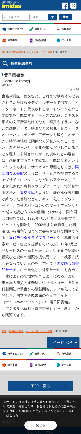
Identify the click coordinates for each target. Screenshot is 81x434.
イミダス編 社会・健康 (39, 52)
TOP (4, 52)
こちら (13, 415)
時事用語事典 (16, 52)
